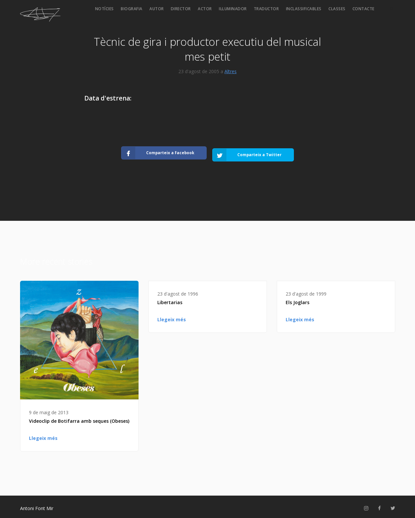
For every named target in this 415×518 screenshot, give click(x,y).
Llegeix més (43, 435)
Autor (156, 9)
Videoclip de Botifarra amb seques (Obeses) (79, 418)
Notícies (104, 9)
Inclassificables (304, 9)
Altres (230, 71)
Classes (337, 9)
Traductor (266, 9)
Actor (205, 9)
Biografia (132, 9)
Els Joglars (297, 299)
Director (181, 9)
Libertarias (169, 299)
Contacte (363, 9)
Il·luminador (233, 9)
